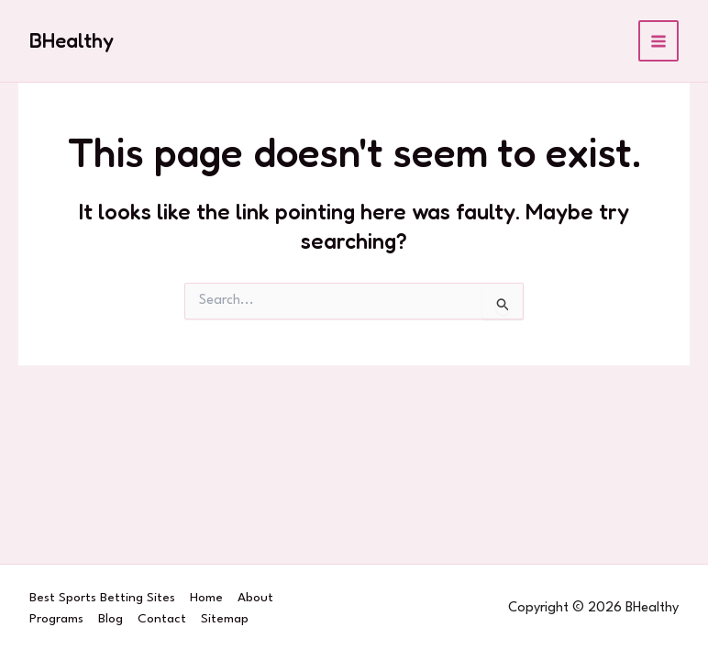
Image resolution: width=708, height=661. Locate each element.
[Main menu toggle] (659, 41)
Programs (56, 618)
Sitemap (225, 618)
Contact (162, 618)
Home (206, 597)
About (255, 597)
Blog (110, 618)
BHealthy (71, 40)
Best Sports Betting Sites (102, 597)
